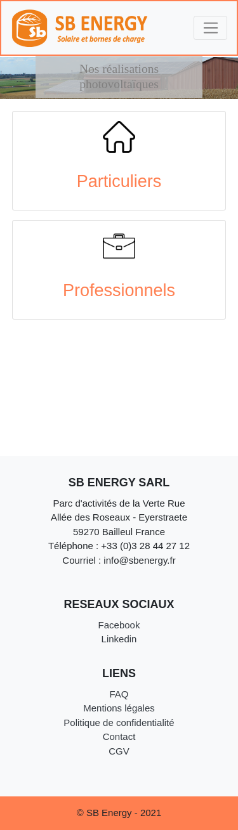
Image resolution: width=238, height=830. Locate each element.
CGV (119, 751)
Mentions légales (119, 708)
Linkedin (119, 638)
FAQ (118, 694)
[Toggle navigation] (210, 28)
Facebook (119, 624)
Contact (119, 736)
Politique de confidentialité (118, 722)
